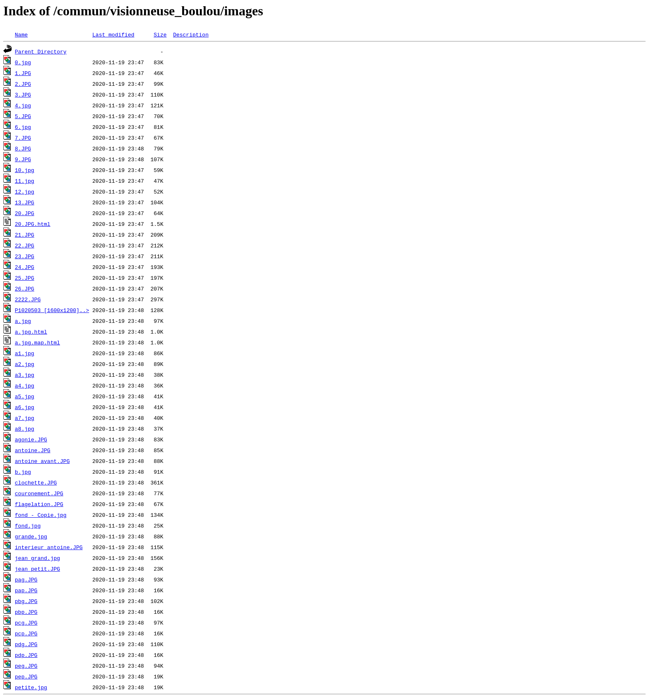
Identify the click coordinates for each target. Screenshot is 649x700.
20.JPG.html (32, 224)
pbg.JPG (26, 601)
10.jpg (24, 170)
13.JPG (24, 202)
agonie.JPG (31, 439)
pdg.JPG (26, 644)
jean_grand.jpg (37, 558)
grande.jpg (31, 536)
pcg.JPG (26, 622)
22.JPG (24, 245)
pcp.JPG (26, 633)
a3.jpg (24, 374)
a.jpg (23, 321)
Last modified (113, 34)
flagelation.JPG (39, 504)
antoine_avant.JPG (42, 461)
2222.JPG (28, 299)
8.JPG (23, 148)
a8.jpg (24, 428)
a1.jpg (24, 353)
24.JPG (24, 267)
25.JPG (24, 277)
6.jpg (23, 127)
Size (160, 34)
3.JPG (23, 94)
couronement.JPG (39, 493)
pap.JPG (26, 590)
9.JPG (23, 159)
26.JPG (24, 288)
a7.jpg (24, 417)
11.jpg (24, 180)
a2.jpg (24, 364)
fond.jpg (28, 525)
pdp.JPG (26, 655)
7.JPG (23, 137)
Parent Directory (41, 51)
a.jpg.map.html (37, 342)
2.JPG (23, 83)
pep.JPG (26, 676)
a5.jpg (24, 396)
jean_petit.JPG (37, 568)
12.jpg (24, 191)
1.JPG (23, 73)
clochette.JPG (36, 482)
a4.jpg (24, 385)
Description (191, 34)
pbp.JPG (26, 611)
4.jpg (23, 105)
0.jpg (23, 62)
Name (21, 34)
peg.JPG (26, 665)
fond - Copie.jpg (41, 514)
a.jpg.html (31, 331)
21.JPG (24, 234)
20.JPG (24, 213)
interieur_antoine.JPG (49, 547)
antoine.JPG (32, 450)
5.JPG (23, 116)
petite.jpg (31, 687)
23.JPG (24, 256)
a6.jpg (24, 407)
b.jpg (23, 471)
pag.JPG (26, 579)
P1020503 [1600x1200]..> (52, 310)
